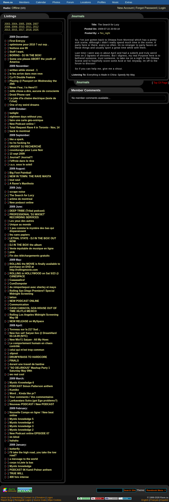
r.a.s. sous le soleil (21, 164)
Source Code (39, 500)
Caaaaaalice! (17, 280)
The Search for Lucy (22, 195)
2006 (28, 23)
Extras (128, 2)
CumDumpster (18, 283)
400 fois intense (19, 477)
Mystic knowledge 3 (21, 426)
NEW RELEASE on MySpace (27, 321)
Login (162, 8)
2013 (7, 29)
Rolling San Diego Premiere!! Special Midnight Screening (32, 292)
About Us (5, 497)
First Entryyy (17, 41)
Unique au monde (20, 224)
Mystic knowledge (20, 466)
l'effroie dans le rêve (22, 161)
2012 (36, 26)
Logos (50, 497)
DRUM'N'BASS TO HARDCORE (28, 357)
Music (115, 2)
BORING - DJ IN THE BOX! (25, 55)
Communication (19, 304)
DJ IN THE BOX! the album (26, 244)
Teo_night (105, 33)
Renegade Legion (23, 500)
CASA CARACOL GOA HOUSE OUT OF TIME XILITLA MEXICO (33, 309)
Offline (16, 8)
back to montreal (20, 131)
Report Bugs (7, 500)
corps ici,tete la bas (21, 462)
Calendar (41, 2)
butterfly (15, 448)
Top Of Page (160, 82)
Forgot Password (146, 8)
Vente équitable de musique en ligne (32, 248)
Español (164, 500)
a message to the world (24, 459)
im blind (14, 437)
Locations (85, 2)
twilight (14, 113)
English (145, 500)
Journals (77, 16)
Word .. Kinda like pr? (23, 393)
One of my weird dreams (24, 104)
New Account (125, 8)
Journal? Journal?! (21, 157)
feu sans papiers (20, 234)
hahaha (14, 440)
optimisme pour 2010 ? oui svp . (29, 44)
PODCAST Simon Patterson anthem (31, 386)
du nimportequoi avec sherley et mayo (33, 287)
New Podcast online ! (22, 123)
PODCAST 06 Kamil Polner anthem (31, 469)
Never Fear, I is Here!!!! (23, 87)
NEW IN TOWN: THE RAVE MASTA (30, 176)
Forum (70, 2)
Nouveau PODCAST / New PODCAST (32, 404)
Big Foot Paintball (20, 172)
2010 (21, 26)
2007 (36, 23)
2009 (14, 26)
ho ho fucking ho (20, 142)
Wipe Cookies (54, 500)
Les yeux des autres (22, 221)
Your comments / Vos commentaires (31, 397)
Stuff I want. (17, 51)
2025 (36, 29)
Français (154, 500)
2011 (28, 26)
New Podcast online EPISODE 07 (29, 433)
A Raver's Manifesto (22, 183)
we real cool (17, 374)
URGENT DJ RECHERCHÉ (25, 146)
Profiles (101, 2)
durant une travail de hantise (27, 364)
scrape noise (17, 191)
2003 (7, 23)
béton (13, 297)
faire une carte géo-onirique (26, 120)
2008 (7, 26)
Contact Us (29, 497)
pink (12, 252)
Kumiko (14, 389)
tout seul (15, 180)
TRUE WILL (16, 473)
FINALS (14, 360)
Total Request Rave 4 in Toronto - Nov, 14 (35, 127)
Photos (56, 2)
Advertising (16, 497)
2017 (21, 29)
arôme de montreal (21, 199)
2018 (28, 29)
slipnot (14, 353)
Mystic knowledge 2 (21, 429)
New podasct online (21, 202)
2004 (14, 23)
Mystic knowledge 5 (21, 419)
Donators (40, 497)
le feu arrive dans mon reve (26, 73)
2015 (14, 29)
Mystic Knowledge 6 (22, 382)
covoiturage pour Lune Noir (26, 150)
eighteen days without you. (26, 116)
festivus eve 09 (19, 48)
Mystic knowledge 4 (21, 422)
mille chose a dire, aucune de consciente (34, 91)
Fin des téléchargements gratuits (30, 255)
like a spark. (17, 139)
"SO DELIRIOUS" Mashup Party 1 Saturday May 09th (30, 369)
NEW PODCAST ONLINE (24, 301)
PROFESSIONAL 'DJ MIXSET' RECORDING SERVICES (27, 216)
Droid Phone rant (20, 94)
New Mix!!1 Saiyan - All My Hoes (29, 339)
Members (24, 2)
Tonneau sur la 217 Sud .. (25, 329)
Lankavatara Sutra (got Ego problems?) (33, 400)
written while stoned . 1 (24, 70)
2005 (21, 23)
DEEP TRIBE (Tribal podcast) (27, 210)
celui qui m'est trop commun (27, 349)
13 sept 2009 (17, 153)
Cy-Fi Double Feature (22, 77)
